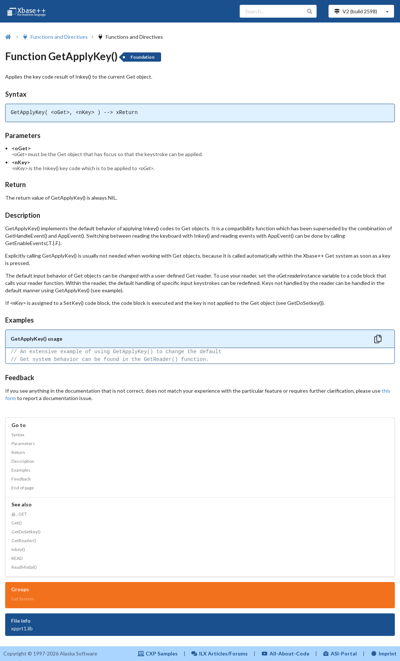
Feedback (21, 479)
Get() (16, 523)
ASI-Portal (340, 653)
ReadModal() (24, 567)
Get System (22, 599)
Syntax (17, 434)
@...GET (19, 514)
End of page (22, 487)
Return (18, 452)
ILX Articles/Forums (219, 653)
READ (16, 558)
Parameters (23, 443)
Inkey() (18, 549)
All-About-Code (285, 653)
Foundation (142, 57)
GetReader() (23, 540)
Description (22, 461)
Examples (21, 470)
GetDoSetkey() (26, 531)
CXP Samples (158, 653)
